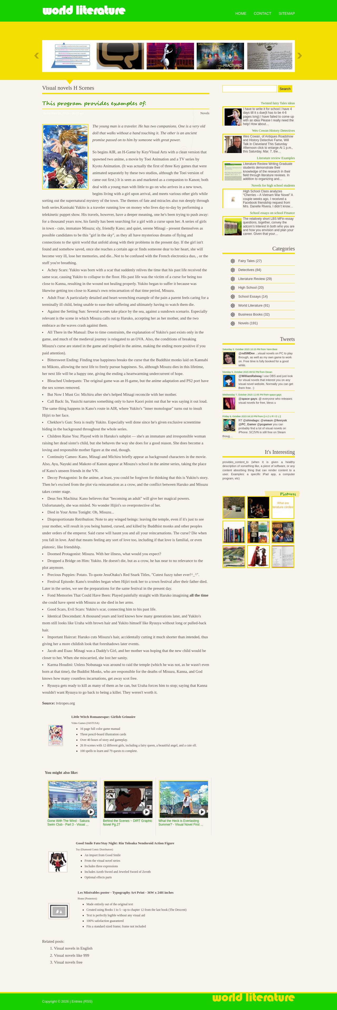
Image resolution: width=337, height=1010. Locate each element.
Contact (262, 13)
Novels (204, 113)
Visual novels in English (73, 948)
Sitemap (287, 13)
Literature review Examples (276, 158)
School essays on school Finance (272, 213)
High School (251, 287)
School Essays (253, 296)
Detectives (249, 270)
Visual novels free (68, 962)
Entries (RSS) (82, 1001)
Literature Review (255, 279)
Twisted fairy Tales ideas (278, 103)
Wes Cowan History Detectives (273, 130)
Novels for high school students (273, 185)
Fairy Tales (250, 261)
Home (240, 13)
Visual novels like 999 (71, 955)
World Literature (83, 10)
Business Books (254, 314)
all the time (199, 595)
